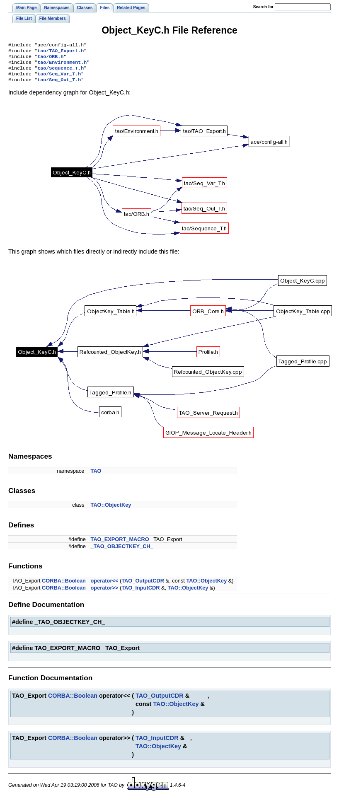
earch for (263, 7)
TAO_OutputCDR (142, 586)
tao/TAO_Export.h (60, 52)
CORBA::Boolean (64, 586)
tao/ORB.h (50, 59)
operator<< (105, 586)
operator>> (105, 593)
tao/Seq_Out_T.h (59, 85)
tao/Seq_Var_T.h (59, 78)
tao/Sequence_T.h (60, 72)
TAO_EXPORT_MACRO (120, 545)
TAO (96, 477)
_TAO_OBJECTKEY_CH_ (122, 552)
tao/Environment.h (62, 65)
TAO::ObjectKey (111, 511)
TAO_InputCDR (140, 593)
